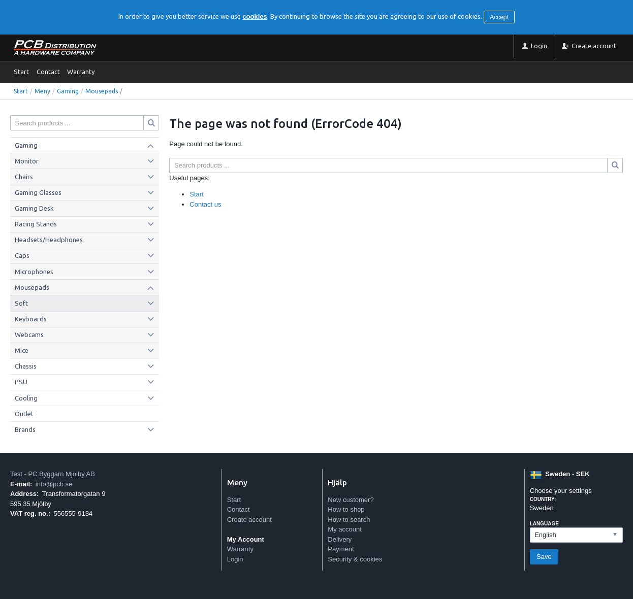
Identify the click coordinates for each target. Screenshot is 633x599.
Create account (249, 519)
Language (544, 523)
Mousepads (101, 91)
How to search (349, 519)
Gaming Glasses (38, 192)
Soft (21, 303)
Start (21, 71)
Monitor (27, 160)
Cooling (26, 398)
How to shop (346, 509)
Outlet (24, 413)
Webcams (29, 334)
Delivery (340, 539)
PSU (21, 381)
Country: (543, 499)
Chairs (24, 176)
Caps (22, 255)
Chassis (26, 366)
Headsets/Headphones (49, 239)
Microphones (34, 271)
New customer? (350, 500)
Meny (42, 91)
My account (344, 529)
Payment (341, 549)
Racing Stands (36, 223)
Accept (499, 17)
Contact (48, 71)
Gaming (68, 91)
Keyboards (31, 318)
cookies (254, 16)
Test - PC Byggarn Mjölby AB (52, 474)
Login (235, 559)
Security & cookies (355, 559)
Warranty (80, 71)
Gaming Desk (34, 208)
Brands (25, 429)
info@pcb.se (54, 484)
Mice (21, 350)
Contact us (205, 204)
